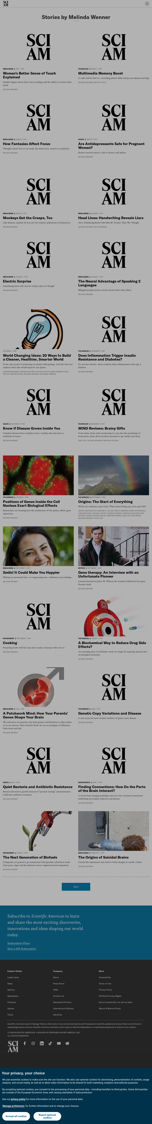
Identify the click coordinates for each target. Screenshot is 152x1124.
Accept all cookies (16, 1116)
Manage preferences (13, 1106)
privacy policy (18, 1099)
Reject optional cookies (47, 1116)
